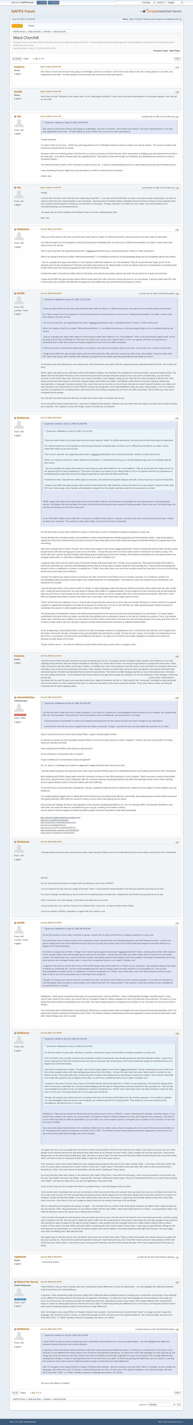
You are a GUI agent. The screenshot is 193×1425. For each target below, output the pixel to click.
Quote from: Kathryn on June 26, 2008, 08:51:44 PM (66, 1335)
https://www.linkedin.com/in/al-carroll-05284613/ (60, 830)
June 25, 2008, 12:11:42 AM (51, 229)
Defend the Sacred (27, 1282)
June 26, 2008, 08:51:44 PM (51, 1282)
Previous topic (161, 51)
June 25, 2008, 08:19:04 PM (51, 418)
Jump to (142, 1405)
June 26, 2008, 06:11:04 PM (51, 923)
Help (159, 1422)
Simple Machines (30, 1422)
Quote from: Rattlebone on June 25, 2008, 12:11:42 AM (67, 300)
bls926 (20, 293)
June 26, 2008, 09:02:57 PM (51, 1329)
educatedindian (26, 697)
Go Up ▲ (180, 1422)
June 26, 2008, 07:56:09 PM (51, 1257)
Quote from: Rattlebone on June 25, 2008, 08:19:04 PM (67, 703)
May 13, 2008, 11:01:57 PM (51, 116)
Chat (131, 19)
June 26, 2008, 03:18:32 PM (51, 697)
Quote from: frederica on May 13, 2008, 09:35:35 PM (66, 123)
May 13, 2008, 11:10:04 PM (51, 187)
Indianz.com (146, 153)
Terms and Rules (169, 1422)
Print (177, 59)
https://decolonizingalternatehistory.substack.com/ (60, 818)
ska (19, 116)
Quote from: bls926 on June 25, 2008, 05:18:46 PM (66, 424)
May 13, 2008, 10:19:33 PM (51, 91)
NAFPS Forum (23, 11)
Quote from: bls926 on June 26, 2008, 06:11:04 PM (66, 1039)
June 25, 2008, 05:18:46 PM (51, 293)
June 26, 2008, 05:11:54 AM (51, 656)
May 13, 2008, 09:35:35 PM (51, 67)
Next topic (175, 51)
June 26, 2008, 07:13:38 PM (51, 1033)
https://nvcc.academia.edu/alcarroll (54, 820)
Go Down (17, 59)
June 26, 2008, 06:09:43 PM (51, 842)
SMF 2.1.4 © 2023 (16, 1422)
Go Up (15, 1393)
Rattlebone (23, 229)
